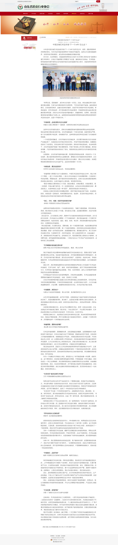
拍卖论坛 (82, 13)
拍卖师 (58, 13)
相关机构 (66, 13)
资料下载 (90, 13)
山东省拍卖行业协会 (74, 42)
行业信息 (50, 13)
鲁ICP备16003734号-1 (57, 541)
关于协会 (34, 13)
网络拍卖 (74, 13)
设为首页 (63, 535)
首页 (71, 37)
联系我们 (52, 535)
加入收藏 (58, 535)
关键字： (77, 1)
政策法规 (42, 13)
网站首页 (25, 13)
